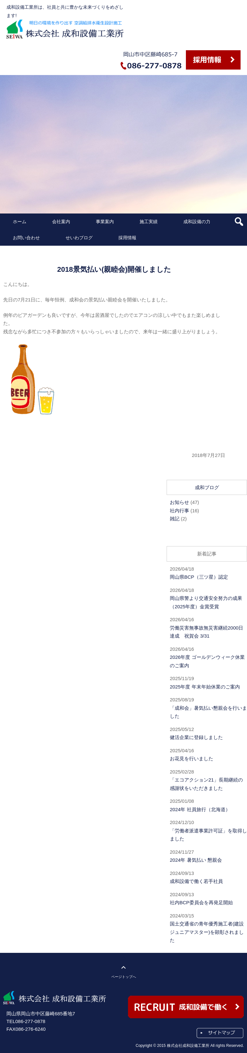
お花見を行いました (191, 758)
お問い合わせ (26, 237)
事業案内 (105, 221)
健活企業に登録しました (196, 737)
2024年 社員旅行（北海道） (200, 809)
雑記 (174, 518)
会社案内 (61, 221)
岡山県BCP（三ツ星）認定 (199, 577)
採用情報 (127, 237)
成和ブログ (207, 487)
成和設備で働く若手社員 (196, 881)
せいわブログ (79, 237)
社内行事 (179, 510)
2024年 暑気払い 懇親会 (196, 860)
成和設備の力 (196, 221)
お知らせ (179, 502)
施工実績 (149, 221)
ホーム (19, 221)
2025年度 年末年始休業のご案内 (205, 686)
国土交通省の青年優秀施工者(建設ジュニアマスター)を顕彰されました (207, 932)
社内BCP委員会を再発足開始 (201, 902)
